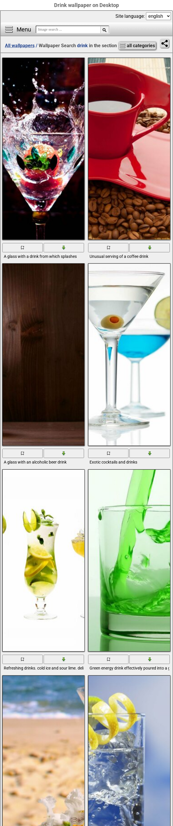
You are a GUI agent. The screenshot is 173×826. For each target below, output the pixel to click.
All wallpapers (20, 45)
